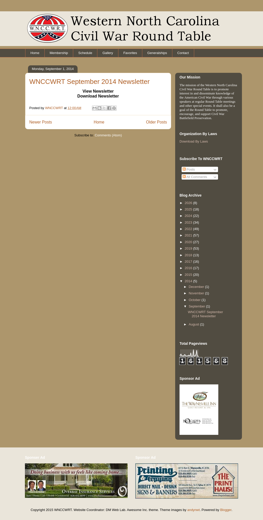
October (195, 300)
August (194, 324)
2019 (189, 248)
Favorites (130, 53)
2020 (189, 242)
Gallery (107, 53)
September (197, 306)
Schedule (85, 53)
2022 (189, 229)
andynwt (193, 510)
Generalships (157, 53)
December (197, 287)
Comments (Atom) (108, 135)
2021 (189, 235)
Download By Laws (194, 141)
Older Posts (156, 122)
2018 (189, 255)
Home (35, 53)
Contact (183, 53)
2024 (189, 216)
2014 (189, 281)
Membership (59, 53)
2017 (189, 261)
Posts (189, 169)
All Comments (195, 177)
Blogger (225, 510)
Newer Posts (40, 122)
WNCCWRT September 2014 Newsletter (89, 81)
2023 (189, 222)
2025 (189, 209)
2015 (189, 275)
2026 (189, 203)
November (197, 293)
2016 (189, 268)
